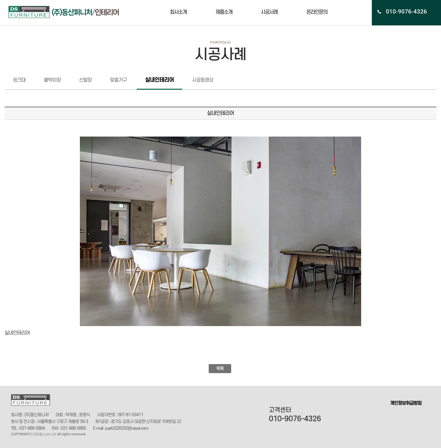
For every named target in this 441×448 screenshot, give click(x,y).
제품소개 (223, 12)
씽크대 (19, 80)
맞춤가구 (118, 80)
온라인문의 (316, 12)
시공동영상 (202, 80)
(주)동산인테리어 (66, 12)
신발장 (85, 80)
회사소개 (178, 12)
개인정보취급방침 (406, 403)
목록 (220, 368)
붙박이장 (52, 80)
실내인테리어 (159, 80)
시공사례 (269, 12)
